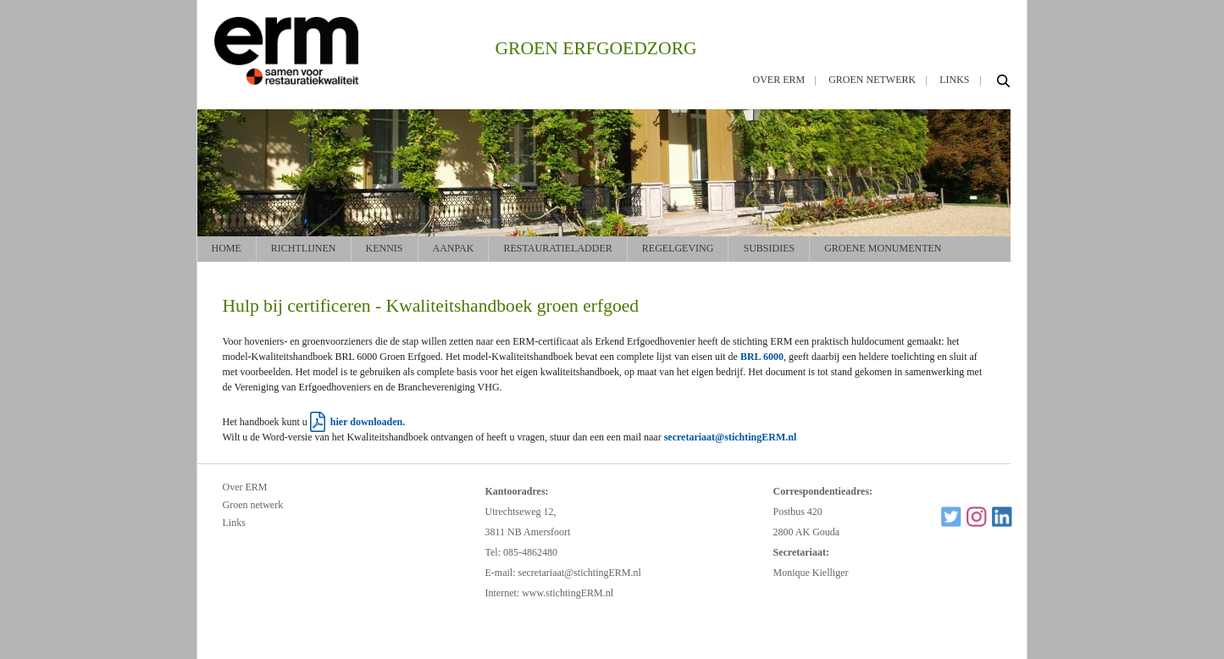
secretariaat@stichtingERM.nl (730, 437)
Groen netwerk (872, 80)
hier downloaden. (367, 422)
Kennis (384, 248)
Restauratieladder (557, 248)
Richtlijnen (303, 248)
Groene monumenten (882, 248)
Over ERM (779, 80)
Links (954, 80)
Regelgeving (678, 248)
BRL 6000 (762, 357)
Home (226, 248)
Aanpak (453, 248)
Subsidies (769, 248)
